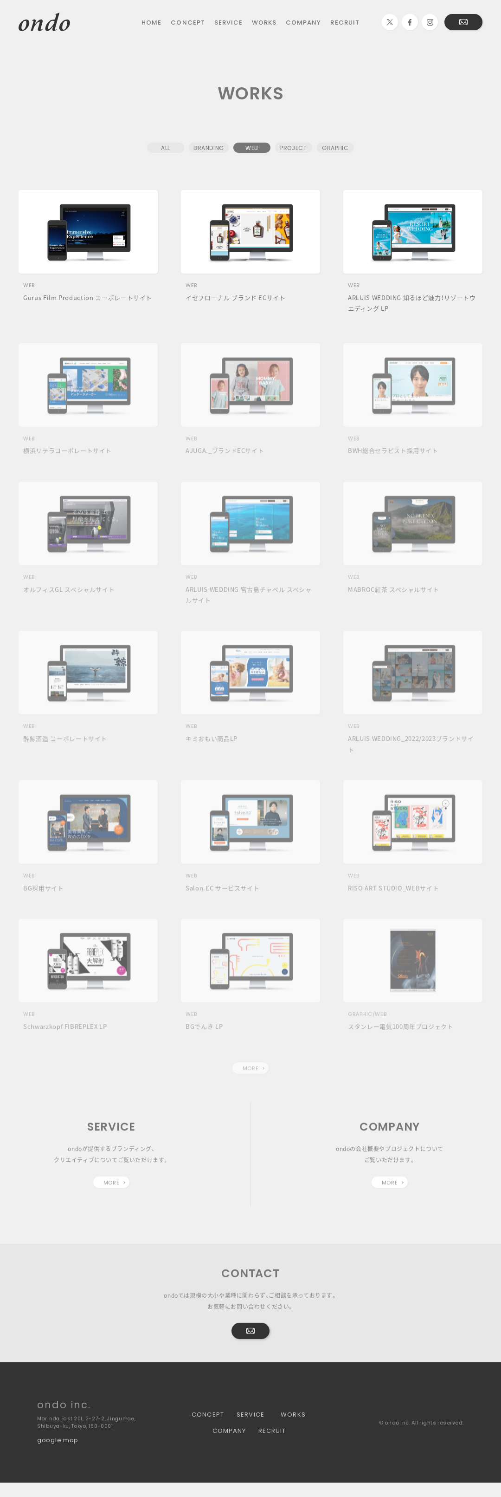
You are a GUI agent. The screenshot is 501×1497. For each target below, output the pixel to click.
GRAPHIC (335, 149)
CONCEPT (188, 22)
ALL (165, 149)
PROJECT (293, 149)
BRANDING (208, 149)
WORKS (264, 22)
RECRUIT (344, 22)
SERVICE (228, 22)
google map (57, 1447)
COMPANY (303, 22)
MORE (250, 1075)
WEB (251, 149)
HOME (151, 22)
